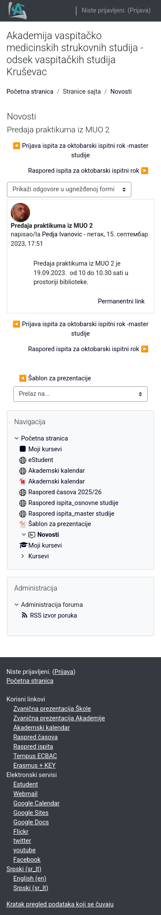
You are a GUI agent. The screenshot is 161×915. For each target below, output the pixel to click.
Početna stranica (29, 91)
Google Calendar (36, 803)
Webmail (25, 794)
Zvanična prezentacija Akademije (59, 718)
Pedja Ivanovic (62, 234)
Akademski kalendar (41, 727)
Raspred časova (35, 737)
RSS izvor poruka (49, 615)
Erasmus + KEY (34, 765)
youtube (24, 850)
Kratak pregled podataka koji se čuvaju (60, 904)
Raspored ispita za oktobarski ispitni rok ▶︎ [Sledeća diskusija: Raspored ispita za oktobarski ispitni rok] (88, 170)
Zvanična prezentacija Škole (52, 709)
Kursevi (38, 556)
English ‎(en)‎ (29, 878)
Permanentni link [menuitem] (121, 301)
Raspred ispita (33, 746)
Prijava (139, 10)
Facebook (26, 859)
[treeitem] (80, 497)
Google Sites (31, 813)
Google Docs (31, 822)
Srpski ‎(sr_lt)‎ (23, 869)
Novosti (121, 91)
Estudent (25, 784)
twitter (22, 841)
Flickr (20, 831)
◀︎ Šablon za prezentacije (55, 378)
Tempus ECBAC (35, 756)
